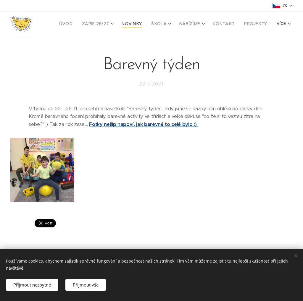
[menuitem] (80, 24)
